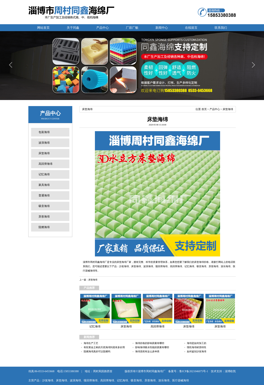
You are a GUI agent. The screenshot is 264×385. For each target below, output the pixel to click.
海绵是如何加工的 (196, 343)
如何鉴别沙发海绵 (196, 351)
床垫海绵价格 (201, 262)
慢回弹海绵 (161, 266)
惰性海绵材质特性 (196, 347)
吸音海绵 (201, 266)
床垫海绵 (228, 109)
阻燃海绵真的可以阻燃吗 (97, 351)
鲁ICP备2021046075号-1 (193, 371)
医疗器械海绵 (180, 380)
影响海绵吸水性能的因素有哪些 (152, 347)
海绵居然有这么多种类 (147, 351)
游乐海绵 (225, 266)
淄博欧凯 (230, 371)
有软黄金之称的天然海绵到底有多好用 (104, 347)
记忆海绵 (189, 266)
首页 (204, 109)
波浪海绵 (148, 266)
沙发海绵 (124, 266)
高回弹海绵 (176, 266)
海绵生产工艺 (91, 343)
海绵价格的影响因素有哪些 (149, 343)
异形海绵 (213, 266)
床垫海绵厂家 (124, 262)
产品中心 (215, 109)
